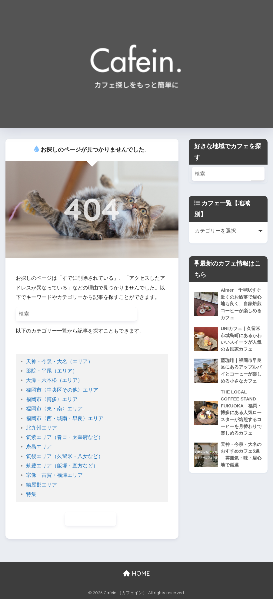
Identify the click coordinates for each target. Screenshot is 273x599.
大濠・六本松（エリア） (54, 380)
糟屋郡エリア (41, 485)
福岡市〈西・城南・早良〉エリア (64, 418)
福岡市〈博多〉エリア (52, 399)
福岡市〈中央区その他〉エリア (62, 390)
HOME (136, 573)
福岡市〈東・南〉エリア (54, 409)
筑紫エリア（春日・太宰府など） (64, 437)
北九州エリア (41, 428)
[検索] (130, 314)
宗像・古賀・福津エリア (54, 475)
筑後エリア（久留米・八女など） (64, 456)
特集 (31, 494)
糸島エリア (39, 447)
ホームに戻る (91, 519)
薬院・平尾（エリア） (52, 371)
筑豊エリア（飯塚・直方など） (62, 466)
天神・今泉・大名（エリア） (59, 361)
